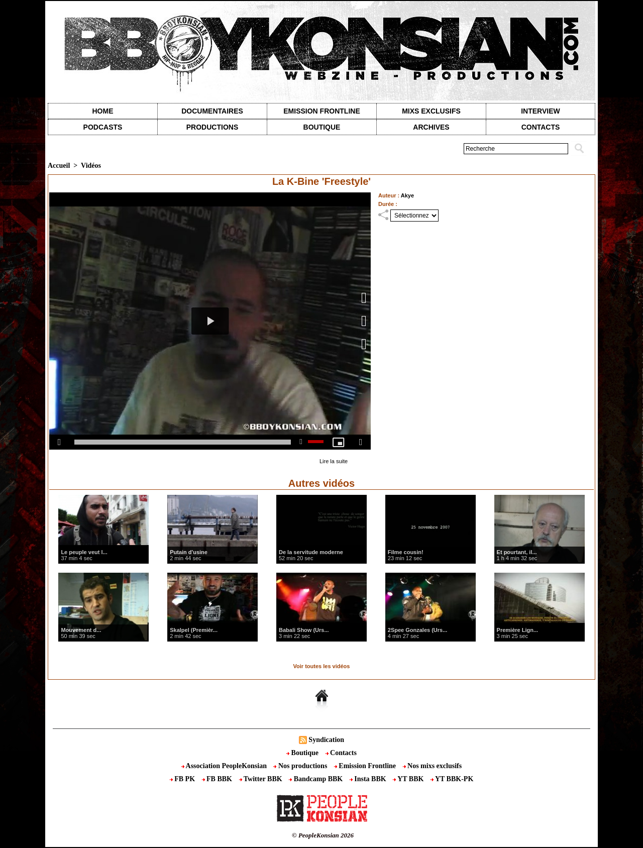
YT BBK (409, 779)
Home (103, 111)
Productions (212, 127)
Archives (431, 127)
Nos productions (301, 766)
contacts (540, 127)
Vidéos (91, 165)
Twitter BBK (261, 779)
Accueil (59, 165)
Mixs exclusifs (431, 111)
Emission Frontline (321, 111)
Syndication (326, 740)
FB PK (183, 779)
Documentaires (212, 111)
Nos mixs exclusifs (432, 766)
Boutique (322, 127)
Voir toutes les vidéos (321, 666)
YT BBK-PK (452, 779)
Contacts (341, 753)
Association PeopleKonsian (225, 766)
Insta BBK (369, 779)
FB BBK (218, 779)
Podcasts (103, 127)
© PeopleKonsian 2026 (323, 835)
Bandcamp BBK (317, 779)
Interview (540, 111)
